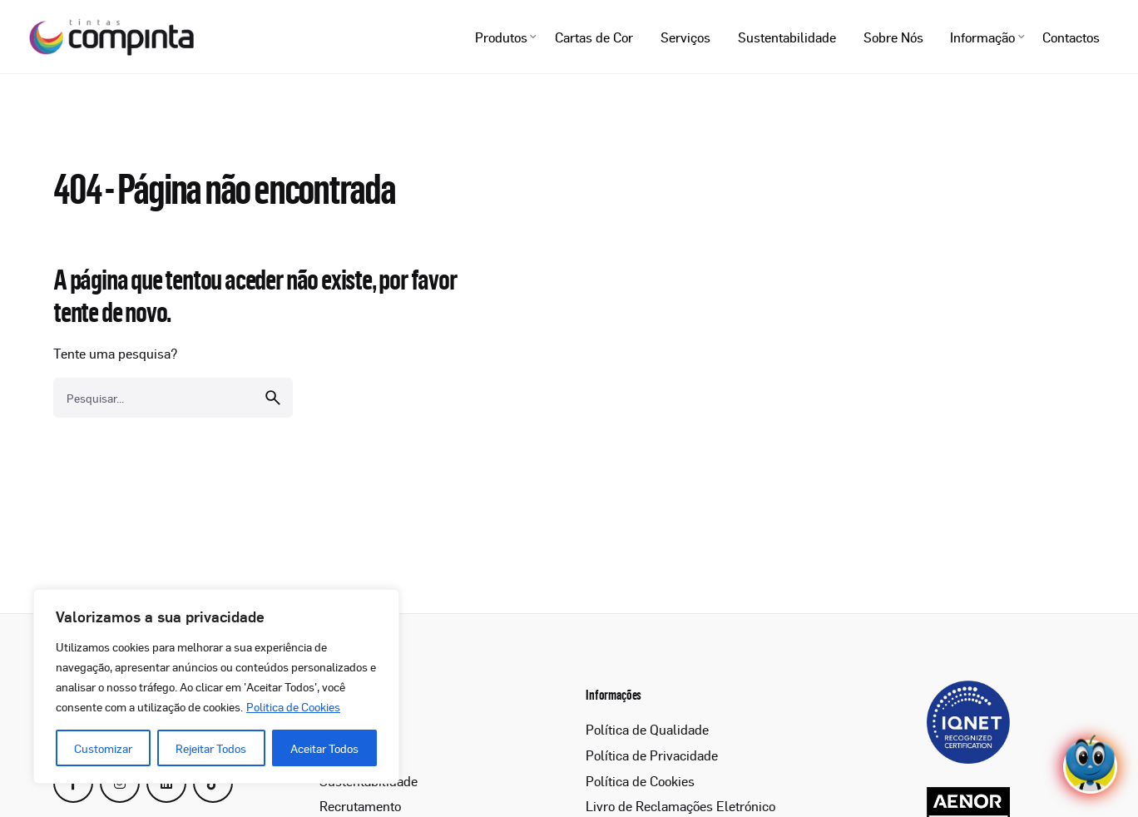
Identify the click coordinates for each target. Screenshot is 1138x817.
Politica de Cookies (293, 706)
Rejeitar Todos (211, 747)
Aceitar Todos (324, 747)
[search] (273, 409)
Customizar (103, 747)
